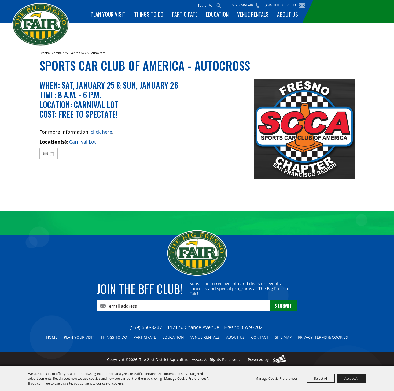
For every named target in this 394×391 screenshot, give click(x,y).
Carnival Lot (82, 142)
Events (44, 53)
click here (101, 132)
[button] (304, 129)
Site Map (283, 337)
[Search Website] (205, 5)
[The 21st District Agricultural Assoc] (43, 26)
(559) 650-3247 (146, 327)
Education (217, 14)
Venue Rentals (252, 14)
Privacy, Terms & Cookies (323, 337)
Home (51, 337)
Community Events (65, 53)
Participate (184, 14)
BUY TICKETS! (347, 11)
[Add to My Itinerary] (52, 153)
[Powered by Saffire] (279, 359)
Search (219, 5)
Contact (259, 337)
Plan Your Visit (108, 14)
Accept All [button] (351, 378)
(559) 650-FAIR (242, 5)
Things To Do (148, 14)
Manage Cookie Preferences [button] (276, 378)
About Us (287, 14)
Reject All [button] (321, 378)
